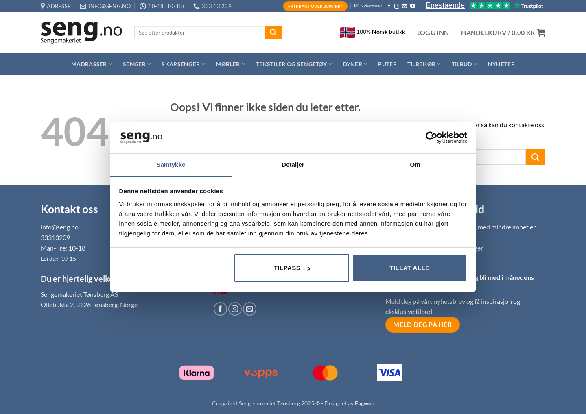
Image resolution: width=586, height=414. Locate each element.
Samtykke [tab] (171, 164)
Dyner (355, 64)
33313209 (55, 237)
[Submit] (273, 33)
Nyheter (501, 64)
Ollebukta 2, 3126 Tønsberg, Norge (89, 304)
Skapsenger (183, 64)
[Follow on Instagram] (396, 6)
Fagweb (364, 403)
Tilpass (292, 267)
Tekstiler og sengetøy (294, 64)
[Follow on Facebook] (389, 6)
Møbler (230, 64)
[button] (433, 32)
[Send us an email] (404, 6)
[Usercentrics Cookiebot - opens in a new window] (431, 137)
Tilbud (464, 64)
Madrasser (91, 64)
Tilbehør (424, 64)
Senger (137, 64)
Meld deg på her (422, 324)
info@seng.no (60, 227)
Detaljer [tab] (293, 164)
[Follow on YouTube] (412, 6)
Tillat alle (409, 267)
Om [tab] (415, 164)
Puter (387, 64)
